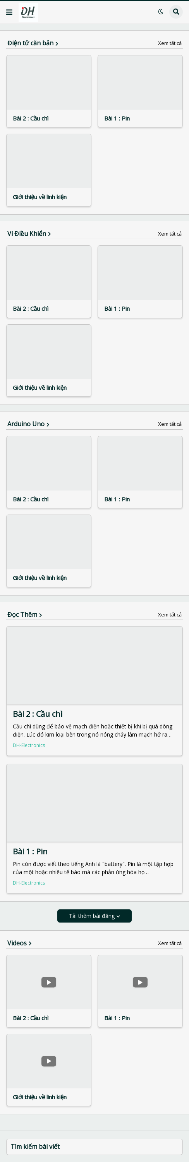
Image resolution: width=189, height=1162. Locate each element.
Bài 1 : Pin (117, 118)
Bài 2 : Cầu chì (30, 118)
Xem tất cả (170, 43)
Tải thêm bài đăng (92, 915)
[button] (9, 12)
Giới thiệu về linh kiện (40, 197)
